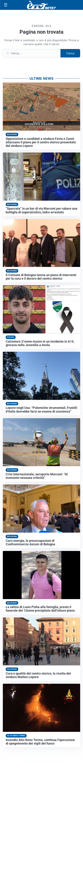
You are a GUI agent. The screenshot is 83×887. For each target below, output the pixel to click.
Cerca (70, 53)
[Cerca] (32, 53)
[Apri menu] (5, 5)
